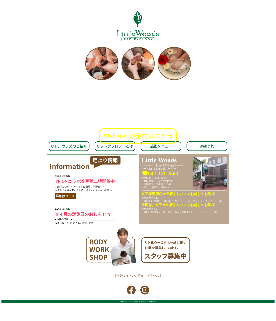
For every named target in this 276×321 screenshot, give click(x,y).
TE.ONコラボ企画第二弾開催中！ (87, 181)
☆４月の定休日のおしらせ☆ (83, 214)
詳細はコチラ (65, 196)
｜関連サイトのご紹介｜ (130, 275)
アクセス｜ (154, 275)
